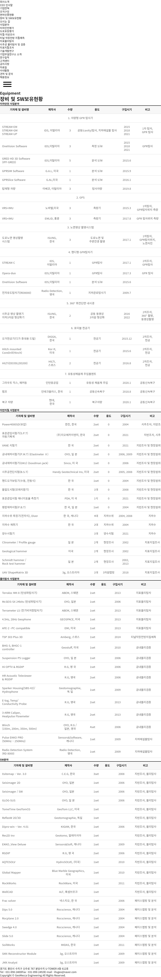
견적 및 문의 (6, 73)
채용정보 (4, 77)
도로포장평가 (7, 31)
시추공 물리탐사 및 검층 (12, 44)
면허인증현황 (7, 14)
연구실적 (4, 57)
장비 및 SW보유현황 (10, 18)
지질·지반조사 (7, 34)
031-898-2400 (13, 972)
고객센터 (4, 60)
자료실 (3, 67)
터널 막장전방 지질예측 (12, 38)
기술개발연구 (7, 51)
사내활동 (4, 70)
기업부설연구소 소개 (11, 54)
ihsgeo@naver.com (65, 972)
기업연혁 (4, 8)
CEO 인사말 (6, 5)
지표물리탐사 (7, 41)
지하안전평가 (7, 28)
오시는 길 (5, 21)
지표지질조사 (7, 47)
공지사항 (4, 64)
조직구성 (4, 11)
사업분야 (4, 24)
